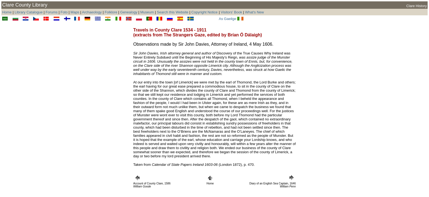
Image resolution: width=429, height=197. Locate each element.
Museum (147, 12)
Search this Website (172, 12)
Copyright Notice (204, 12)
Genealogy (128, 12)
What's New (254, 12)
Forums (52, 12)
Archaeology (92, 12)
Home (7, 12)
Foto (64, 12)
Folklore (111, 12)
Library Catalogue (29, 12)
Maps (75, 12)
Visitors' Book (231, 12)
